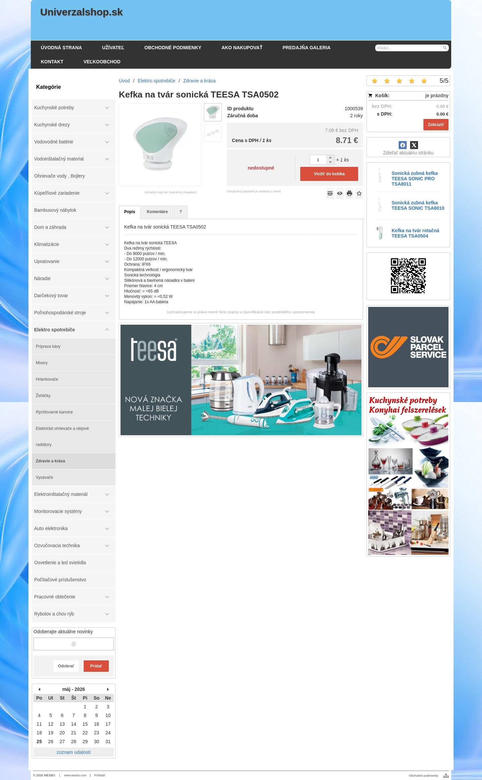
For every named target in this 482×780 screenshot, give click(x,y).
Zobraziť (436, 124)
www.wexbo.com (75, 775)
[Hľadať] (444, 47)
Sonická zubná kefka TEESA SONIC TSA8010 (418, 205)
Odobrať (66, 666)
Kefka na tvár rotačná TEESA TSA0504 (415, 233)
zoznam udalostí (74, 752)
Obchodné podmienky (423, 775)
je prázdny (437, 95)
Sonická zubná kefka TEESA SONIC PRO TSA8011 (415, 179)
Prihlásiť (99, 775)
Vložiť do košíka (329, 174)
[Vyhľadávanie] (412, 48)
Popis (129, 211)
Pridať (96, 666)
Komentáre (157, 211)
